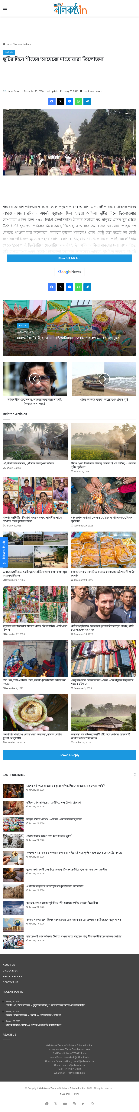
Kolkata (27, 44)
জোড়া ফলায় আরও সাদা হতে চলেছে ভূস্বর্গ (48, 836)
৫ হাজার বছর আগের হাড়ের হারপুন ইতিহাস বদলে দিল (54, 886)
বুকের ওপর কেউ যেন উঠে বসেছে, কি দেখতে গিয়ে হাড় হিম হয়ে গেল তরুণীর (66, 869)
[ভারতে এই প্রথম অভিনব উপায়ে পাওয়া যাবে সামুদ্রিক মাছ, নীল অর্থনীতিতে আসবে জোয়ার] (13, 942)
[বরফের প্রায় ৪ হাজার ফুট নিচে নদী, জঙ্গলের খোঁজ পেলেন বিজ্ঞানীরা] (13, 908)
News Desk (13, 91)
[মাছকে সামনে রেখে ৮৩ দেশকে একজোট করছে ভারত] (13, 824)
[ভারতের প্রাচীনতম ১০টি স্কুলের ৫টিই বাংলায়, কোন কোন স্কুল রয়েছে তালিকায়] (35, 550)
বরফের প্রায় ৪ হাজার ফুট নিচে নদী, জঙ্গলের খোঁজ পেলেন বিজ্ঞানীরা (62, 903)
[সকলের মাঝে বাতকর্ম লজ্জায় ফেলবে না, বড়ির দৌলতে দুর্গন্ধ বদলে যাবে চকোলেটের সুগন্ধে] (13, 858)
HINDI (76, 1094)
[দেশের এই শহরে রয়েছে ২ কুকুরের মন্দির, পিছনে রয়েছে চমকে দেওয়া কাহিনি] (13, 791)
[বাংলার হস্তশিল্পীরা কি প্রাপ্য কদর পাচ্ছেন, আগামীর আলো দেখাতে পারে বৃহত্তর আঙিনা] (35, 495)
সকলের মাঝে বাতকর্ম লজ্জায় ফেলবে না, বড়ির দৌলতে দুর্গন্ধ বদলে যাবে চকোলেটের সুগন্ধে (74, 852)
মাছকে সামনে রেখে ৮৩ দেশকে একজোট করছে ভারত (54, 819)
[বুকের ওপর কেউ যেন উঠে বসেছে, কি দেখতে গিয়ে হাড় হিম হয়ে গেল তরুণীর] (13, 875)
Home (7, 44)
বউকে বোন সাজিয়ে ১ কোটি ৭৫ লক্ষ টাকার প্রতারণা (53, 802)
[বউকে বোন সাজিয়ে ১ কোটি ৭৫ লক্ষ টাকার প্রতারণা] (13, 808)
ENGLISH (65, 1094)
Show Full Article (69, 258)
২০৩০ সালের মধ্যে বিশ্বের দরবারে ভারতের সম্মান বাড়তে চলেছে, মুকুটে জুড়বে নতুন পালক (73, 919)
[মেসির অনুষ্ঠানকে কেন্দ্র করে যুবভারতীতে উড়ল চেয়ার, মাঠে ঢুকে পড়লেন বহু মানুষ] (103, 604)
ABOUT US (9, 964)
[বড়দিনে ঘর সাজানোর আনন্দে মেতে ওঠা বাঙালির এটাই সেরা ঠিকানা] (35, 604)
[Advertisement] (69, 28)
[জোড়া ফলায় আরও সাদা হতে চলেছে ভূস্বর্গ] (13, 841)
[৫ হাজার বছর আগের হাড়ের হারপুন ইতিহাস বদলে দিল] (13, 891)
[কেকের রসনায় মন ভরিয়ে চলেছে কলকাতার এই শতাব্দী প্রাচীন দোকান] (103, 550)
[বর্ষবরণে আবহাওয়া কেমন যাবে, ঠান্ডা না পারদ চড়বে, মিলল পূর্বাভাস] (103, 495)
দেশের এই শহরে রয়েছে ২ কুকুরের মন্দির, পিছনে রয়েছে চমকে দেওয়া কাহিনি (65, 785)
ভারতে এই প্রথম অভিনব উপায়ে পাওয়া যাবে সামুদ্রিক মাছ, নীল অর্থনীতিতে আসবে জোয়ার (73, 936)
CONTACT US (10, 982)
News (18, 44)
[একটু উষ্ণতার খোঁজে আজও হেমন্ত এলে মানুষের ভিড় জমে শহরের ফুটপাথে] (103, 658)
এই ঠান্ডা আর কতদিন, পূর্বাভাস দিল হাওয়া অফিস (28, 463)
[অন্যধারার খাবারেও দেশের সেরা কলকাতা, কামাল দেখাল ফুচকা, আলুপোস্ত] (35, 712)
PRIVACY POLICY (12, 976)
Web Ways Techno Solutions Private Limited (62, 1088)
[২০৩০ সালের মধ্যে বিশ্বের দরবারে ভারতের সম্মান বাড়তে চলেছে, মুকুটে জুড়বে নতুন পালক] (13, 925)
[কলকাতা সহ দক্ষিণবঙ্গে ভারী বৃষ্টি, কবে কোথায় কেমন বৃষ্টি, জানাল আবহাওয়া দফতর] (103, 712)
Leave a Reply (69, 755)
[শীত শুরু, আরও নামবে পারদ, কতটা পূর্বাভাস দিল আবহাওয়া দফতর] (35, 658)
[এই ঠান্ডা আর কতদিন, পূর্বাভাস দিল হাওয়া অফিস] (35, 441)
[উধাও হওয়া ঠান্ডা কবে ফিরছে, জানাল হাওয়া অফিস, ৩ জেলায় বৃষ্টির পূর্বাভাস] (103, 441)
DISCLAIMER (10, 970)
